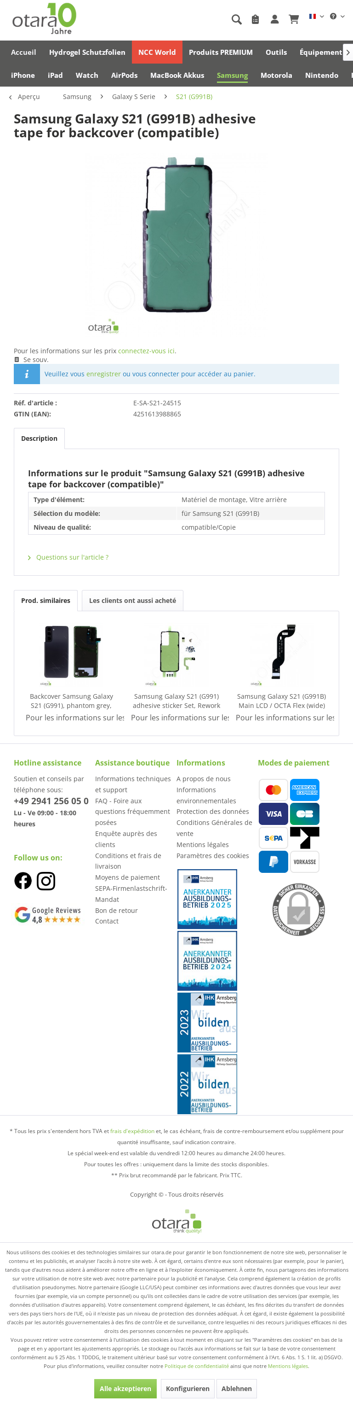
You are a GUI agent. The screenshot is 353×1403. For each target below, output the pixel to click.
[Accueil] (24, 52)
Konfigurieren (188, 1388)
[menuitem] (188, 20)
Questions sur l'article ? (68, 557)
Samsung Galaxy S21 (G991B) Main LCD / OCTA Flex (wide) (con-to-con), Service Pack (281, 701)
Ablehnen (237, 1388)
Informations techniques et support (133, 784)
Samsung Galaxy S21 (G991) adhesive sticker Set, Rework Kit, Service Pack (176, 701)
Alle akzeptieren (125, 1388)
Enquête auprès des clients (126, 839)
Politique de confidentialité (197, 1365)
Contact (107, 921)
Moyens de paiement (127, 877)
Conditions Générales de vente (214, 828)
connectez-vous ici (146, 350)
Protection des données (212, 811)
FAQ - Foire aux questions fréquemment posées (132, 811)
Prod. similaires (45, 600)
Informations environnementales (206, 795)
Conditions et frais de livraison (128, 861)
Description (39, 438)
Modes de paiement (294, 763)
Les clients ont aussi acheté (132, 600)
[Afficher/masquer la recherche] (236, 20)
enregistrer (103, 373)
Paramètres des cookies (212, 855)
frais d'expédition (132, 1131)
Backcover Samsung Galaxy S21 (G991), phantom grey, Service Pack (71, 701)
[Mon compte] (275, 20)
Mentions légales (202, 844)
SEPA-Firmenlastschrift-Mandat (131, 894)
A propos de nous (203, 778)
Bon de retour (116, 910)
